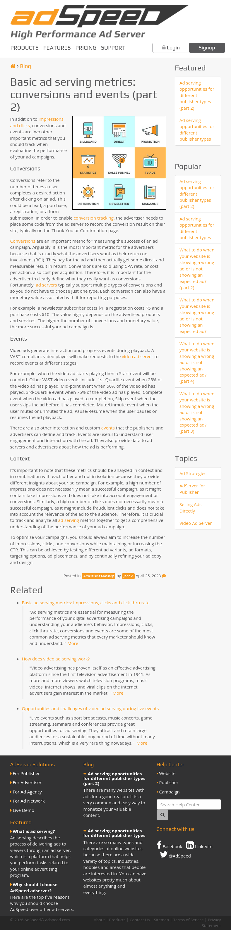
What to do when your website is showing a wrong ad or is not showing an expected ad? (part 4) (196, 362)
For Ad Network (29, 801)
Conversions (22, 241)
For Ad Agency (27, 792)
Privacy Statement (211, 922)
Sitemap (161, 919)
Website (167, 773)
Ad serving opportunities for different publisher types (196, 129)
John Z (128, 576)
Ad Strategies (192, 473)
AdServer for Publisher (192, 489)
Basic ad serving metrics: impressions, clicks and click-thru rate (86, 602)
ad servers (46, 285)
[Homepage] (13, 66)
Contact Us (140, 919)
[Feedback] (164, 575)
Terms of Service (188, 919)
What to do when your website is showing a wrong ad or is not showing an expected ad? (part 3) (196, 412)
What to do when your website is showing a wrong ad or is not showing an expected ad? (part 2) (196, 268)
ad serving (68, 520)
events (108, 428)
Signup (207, 47)
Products (25, 47)
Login (173, 47)
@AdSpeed (175, 854)
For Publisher (26, 773)
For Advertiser (27, 782)
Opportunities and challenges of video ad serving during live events (90, 708)
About (99, 919)
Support (113, 47)
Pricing (86, 47)
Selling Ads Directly (190, 507)
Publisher (169, 782)
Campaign (169, 792)
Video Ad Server (195, 523)
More (72, 643)
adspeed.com (57, 919)
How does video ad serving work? (56, 659)
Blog (25, 66)
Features (57, 47)
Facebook (169, 845)
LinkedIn (199, 845)
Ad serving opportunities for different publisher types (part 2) (196, 95)
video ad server (137, 356)
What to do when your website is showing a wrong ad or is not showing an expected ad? (196, 315)
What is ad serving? (34, 831)
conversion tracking (93, 218)
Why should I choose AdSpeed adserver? (34, 887)
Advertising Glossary (98, 576)
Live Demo (24, 810)
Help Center (170, 764)
